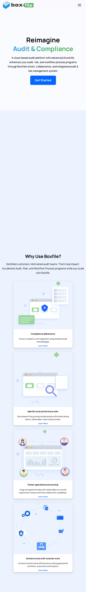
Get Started (43, 80)
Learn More (43, 346)
